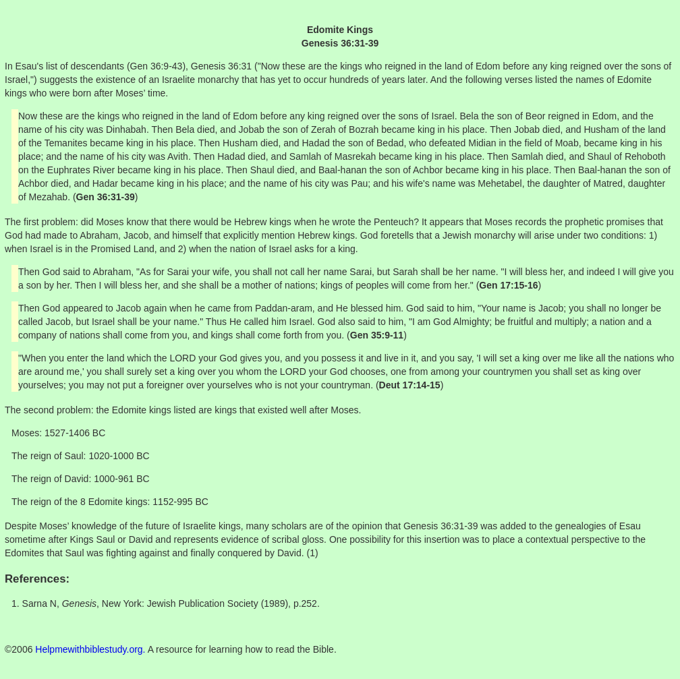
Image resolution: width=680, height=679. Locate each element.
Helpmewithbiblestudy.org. (90, 649)
